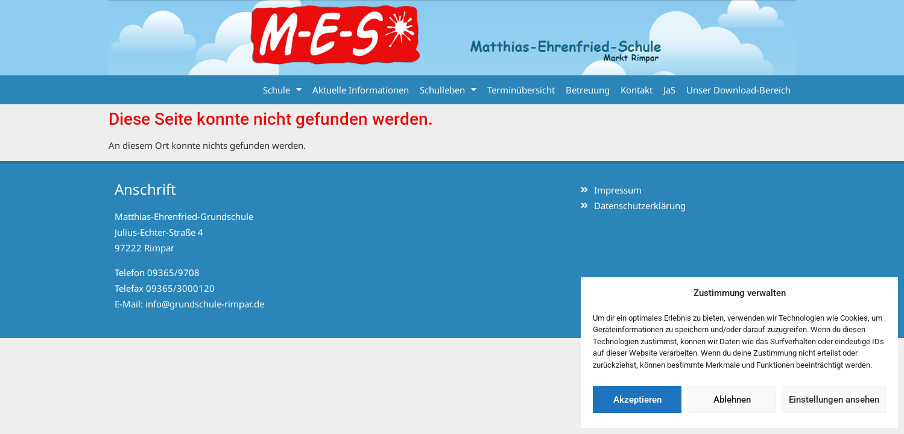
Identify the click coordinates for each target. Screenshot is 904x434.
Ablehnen (732, 399)
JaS (669, 90)
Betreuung (588, 90)
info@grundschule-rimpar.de (204, 304)
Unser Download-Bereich (738, 90)
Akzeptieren (637, 399)
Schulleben (448, 89)
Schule (282, 89)
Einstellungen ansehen (834, 399)
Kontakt (637, 90)
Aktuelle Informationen (360, 90)
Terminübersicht (521, 90)
